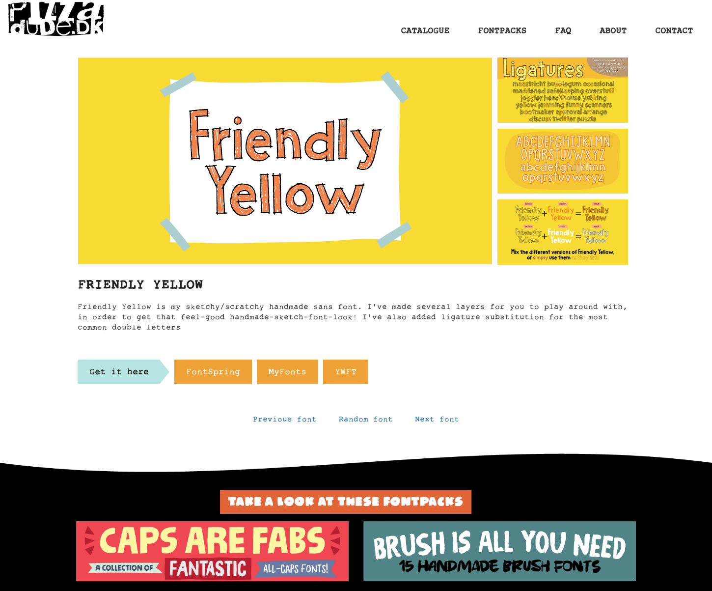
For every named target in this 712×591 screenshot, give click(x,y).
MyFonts (287, 374)
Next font (437, 421)
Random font (366, 421)
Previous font (285, 421)
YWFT (345, 374)
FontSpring (213, 374)
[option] (212, 551)
